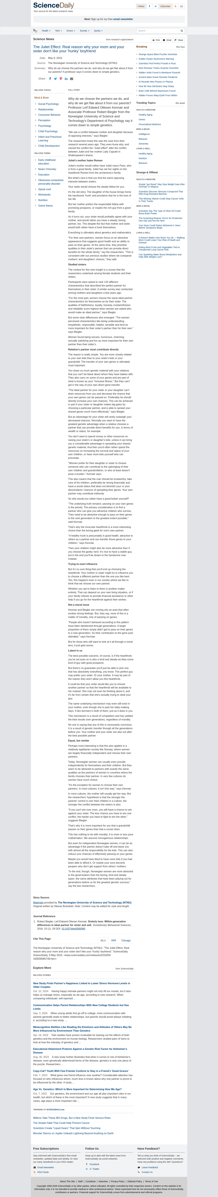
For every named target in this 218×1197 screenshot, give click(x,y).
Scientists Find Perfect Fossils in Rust (157, 63)
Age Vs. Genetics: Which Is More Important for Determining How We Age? (77, 1089)
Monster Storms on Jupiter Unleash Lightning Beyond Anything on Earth (73, 1133)
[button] (156, 40)
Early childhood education (46, 162)
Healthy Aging (145, 114)
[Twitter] (55, 79)
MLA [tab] (103, 940)
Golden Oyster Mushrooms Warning (156, 59)
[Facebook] (50, 79)
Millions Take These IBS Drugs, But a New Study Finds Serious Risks (72, 1118)
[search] (182, 30)
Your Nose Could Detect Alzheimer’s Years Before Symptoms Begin (159, 226)
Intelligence (144, 134)
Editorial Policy (135, 1181)
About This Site (67, 1181)
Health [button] (46, 30)
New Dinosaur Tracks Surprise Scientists (159, 68)
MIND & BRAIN (143, 129)
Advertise (103, 1181)
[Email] (71, 79)
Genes (142, 119)
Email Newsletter (45, 1167)
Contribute (90, 1181)
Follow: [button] (141, 6)
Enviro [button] (71, 30)
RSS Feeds (43, 1172)
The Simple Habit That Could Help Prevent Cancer (61, 1123)
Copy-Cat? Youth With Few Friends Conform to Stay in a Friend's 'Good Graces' (81, 1071)
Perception (44, 120)
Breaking (141, 46)
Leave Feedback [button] (150, 1167)
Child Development (49, 145)
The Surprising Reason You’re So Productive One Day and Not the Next (160, 219)
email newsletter (123, 19)
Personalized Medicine (150, 124)
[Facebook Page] (149, 6)
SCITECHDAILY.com (55, 1110)
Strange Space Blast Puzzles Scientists (158, 54)
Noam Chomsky (47, 169)
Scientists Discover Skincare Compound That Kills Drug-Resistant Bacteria (161, 192)
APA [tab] (113, 940)
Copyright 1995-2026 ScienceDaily (54, 1186)
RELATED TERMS (42, 153)
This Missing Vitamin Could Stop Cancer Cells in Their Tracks (161, 199)
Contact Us (147, 1172)
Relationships (45, 109)
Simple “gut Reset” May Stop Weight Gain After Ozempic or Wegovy (162, 185)
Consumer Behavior (49, 114)
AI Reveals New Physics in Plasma (156, 81)
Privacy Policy (118, 1181)
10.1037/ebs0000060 (73, 928)
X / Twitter (94, 1169)
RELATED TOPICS (43, 90)
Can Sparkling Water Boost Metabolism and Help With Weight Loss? (160, 255)
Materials (38, 902)
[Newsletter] (181, 6)
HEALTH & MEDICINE (146, 110)
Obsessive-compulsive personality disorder (51, 182)
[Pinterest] (61, 79)
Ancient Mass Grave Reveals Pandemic (158, 77)
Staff (80, 1181)
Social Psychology (48, 104)
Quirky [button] (98, 30)
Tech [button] (58, 30)
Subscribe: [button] (165, 6)
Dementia (143, 143)
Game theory (45, 205)
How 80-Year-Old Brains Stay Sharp (156, 86)
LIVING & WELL (143, 148)
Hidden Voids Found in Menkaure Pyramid (159, 72)
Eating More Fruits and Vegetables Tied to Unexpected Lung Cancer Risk (159, 248)
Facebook (94, 1164)
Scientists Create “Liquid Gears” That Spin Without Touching (66, 1128)
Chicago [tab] (126, 940)
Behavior (143, 139)
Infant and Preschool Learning (49, 139)
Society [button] (84, 30)
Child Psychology (48, 131)
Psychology (44, 126)
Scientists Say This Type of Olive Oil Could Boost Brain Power (159, 212)
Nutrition (43, 200)
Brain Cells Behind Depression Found (157, 91)
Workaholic (44, 194)
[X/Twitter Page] (155, 6)
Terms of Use (151, 1181)
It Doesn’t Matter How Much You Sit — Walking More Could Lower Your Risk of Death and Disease (162, 240)
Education (43, 174)
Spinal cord (44, 189)
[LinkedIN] (66, 79)
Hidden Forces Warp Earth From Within (158, 95)
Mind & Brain (42, 97)
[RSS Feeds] (175, 6)
